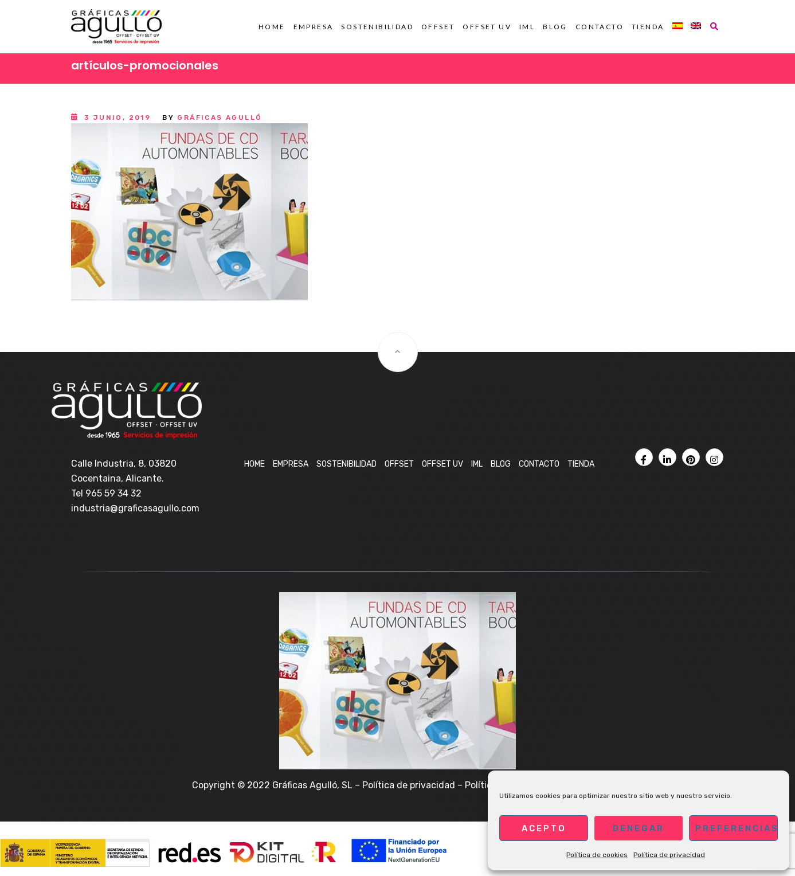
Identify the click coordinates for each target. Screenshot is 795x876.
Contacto (599, 26)
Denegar (638, 828)
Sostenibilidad (377, 26)
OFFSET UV (487, 26)
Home (272, 26)
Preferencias (736, 828)
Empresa (313, 26)
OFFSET (438, 26)
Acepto (544, 828)
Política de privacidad (669, 855)
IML (527, 26)
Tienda (648, 26)
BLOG (555, 26)
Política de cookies (597, 855)
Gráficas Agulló (219, 118)
